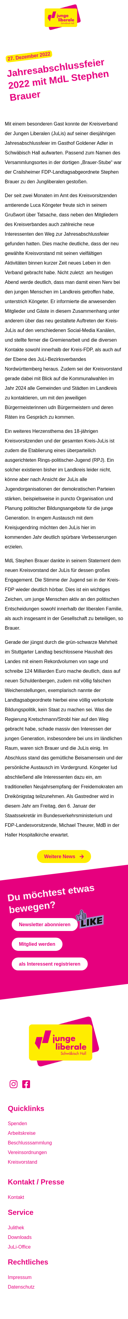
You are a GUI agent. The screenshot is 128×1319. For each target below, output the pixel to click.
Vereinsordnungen (27, 1152)
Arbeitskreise (21, 1133)
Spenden (17, 1123)
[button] (29, 56)
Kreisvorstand (22, 1162)
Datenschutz (21, 1287)
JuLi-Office (19, 1246)
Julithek (16, 1227)
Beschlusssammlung (30, 1142)
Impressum (20, 1277)
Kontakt (16, 1197)
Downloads (20, 1237)
